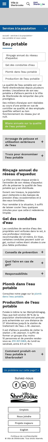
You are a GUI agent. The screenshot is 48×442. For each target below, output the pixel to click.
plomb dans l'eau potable (22, 295)
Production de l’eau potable (22, 78)
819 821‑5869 (19, 341)
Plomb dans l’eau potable (21, 71)
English (24, 429)
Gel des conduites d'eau (20, 64)
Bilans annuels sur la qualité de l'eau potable (23, 125)
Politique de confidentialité (24, 436)
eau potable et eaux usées (14, 38)
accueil (6, 36)
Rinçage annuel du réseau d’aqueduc (21, 57)
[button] (4, 3)
